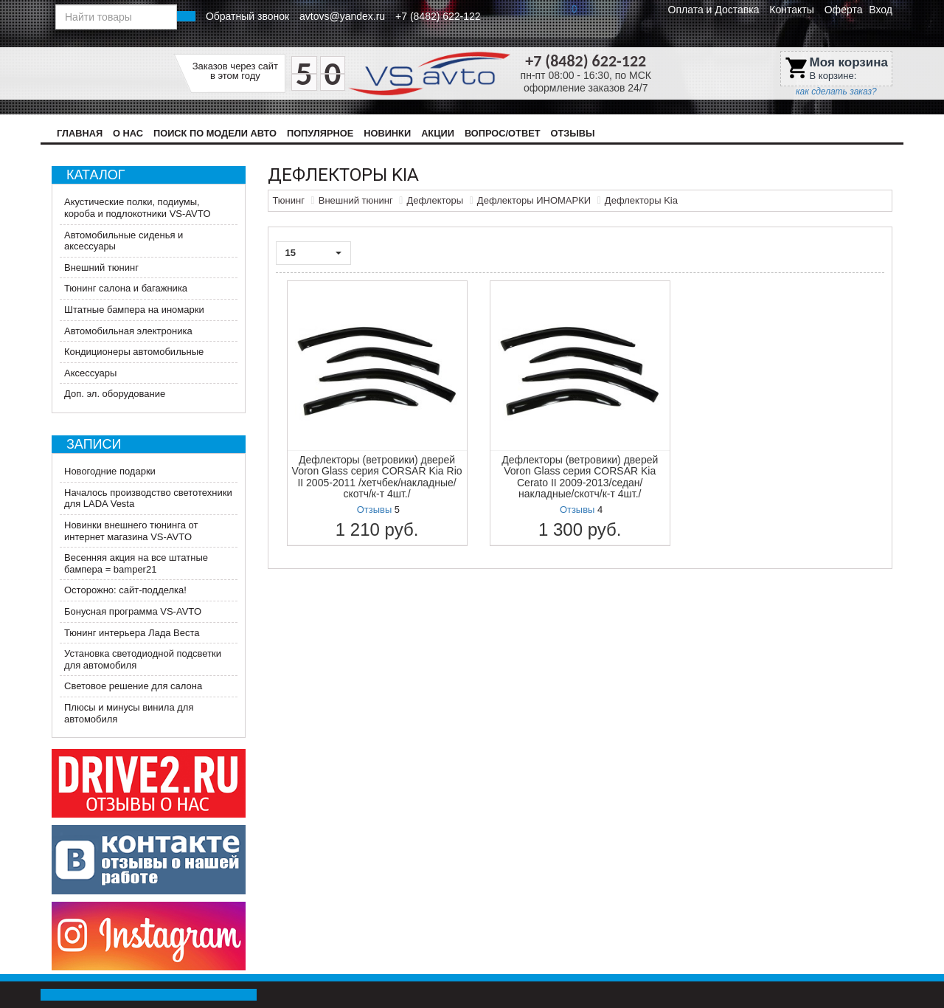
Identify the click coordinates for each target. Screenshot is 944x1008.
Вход (880, 9)
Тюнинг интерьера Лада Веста (132, 632)
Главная (80, 133)
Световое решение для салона (133, 685)
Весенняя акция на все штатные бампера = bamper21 (136, 563)
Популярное (320, 133)
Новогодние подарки (110, 471)
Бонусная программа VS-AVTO (132, 611)
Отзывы (572, 133)
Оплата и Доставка (714, 9)
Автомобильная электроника (128, 330)
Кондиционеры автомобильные (134, 351)
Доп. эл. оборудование (114, 393)
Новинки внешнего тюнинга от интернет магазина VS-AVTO (131, 530)
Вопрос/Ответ (503, 133)
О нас (128, 133)
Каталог (95, 175)
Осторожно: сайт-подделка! (125, 590)
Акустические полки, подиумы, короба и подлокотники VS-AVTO (137, 207)
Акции (437, 133)
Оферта (844, 9)
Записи (94, 444)
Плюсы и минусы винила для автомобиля (128, 713)
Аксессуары (90, 373)
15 (313, 252)
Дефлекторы (434, 200)
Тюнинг (289, 200)
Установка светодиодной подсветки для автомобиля (142, 659)
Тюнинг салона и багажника (125, 288)
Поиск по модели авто (215, 133)
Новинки (387, 133)
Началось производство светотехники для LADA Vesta (148, 498)
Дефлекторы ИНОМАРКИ (534, 200)
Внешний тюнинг (101, 267)
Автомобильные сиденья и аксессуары (123, 240)
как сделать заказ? (836, 91)
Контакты (791, 9)
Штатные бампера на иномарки (134, 309)
